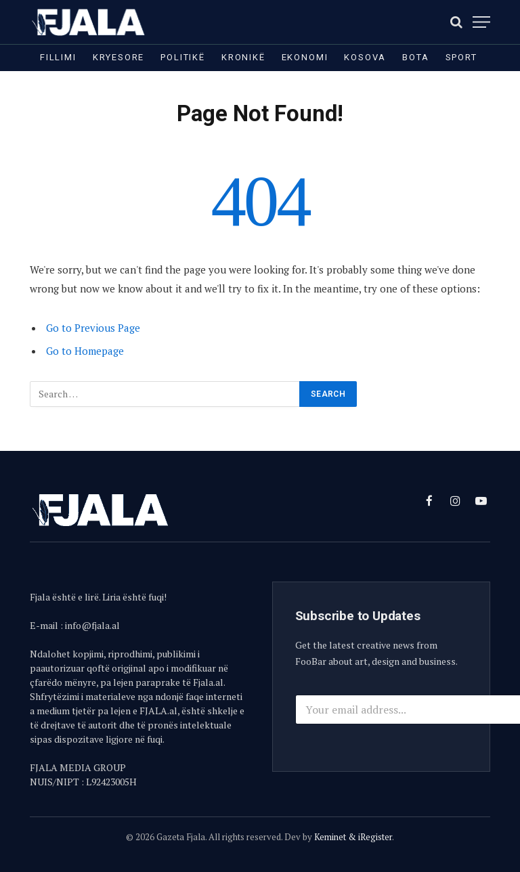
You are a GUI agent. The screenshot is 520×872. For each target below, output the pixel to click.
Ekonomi (305, 57)
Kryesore (119, 57)
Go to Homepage (85, 350)
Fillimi (58, 57)
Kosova (365, 57)
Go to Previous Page (93, 327)
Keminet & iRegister (353, 837)
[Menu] (481, 22)
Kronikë (243, 57)
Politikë (182, 57)
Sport (461, 57)
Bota (415, 57)
